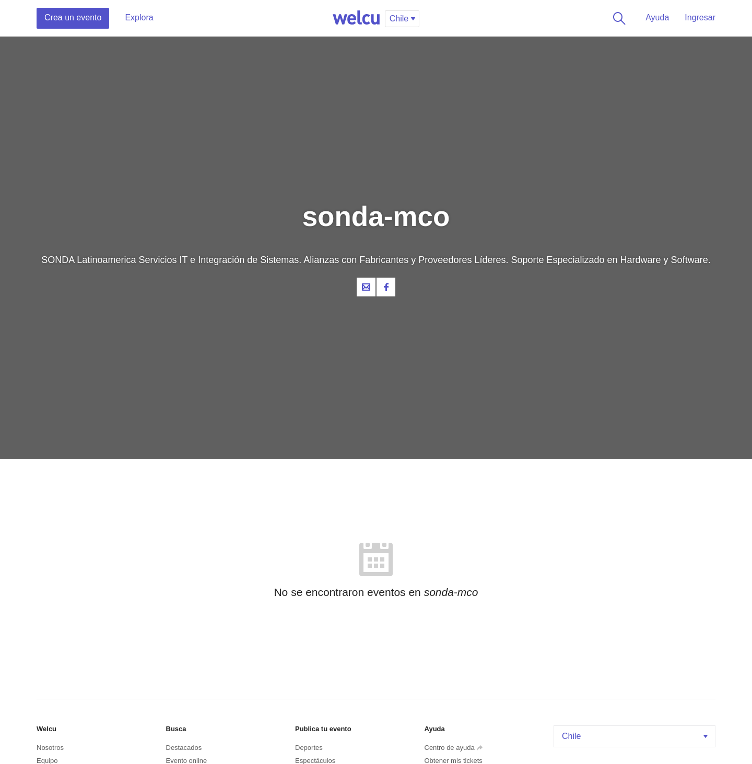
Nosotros (50, 747)
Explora (139, 17)
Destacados (184, 747)
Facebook (386, 287)
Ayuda (657, 17)
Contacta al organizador (366, 287)
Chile (636, 736)
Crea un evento (72, 17)
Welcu (356, 18)
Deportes (309, 747)
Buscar (617, 18)
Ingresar (700, 17)
